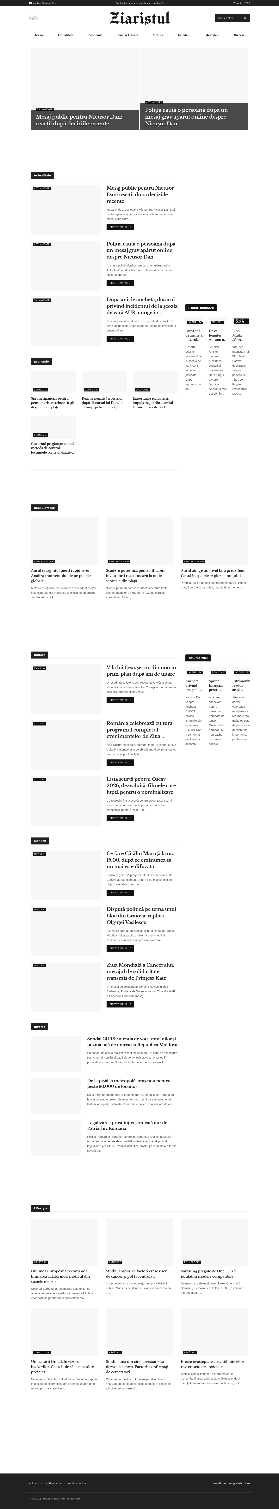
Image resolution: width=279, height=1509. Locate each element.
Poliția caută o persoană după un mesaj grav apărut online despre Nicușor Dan (141, 250)
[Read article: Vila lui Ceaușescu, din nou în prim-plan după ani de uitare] (66, 689)
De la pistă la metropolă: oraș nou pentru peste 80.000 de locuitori (128, 1083)
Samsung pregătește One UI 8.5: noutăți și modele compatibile (208, 1274)
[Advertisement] (139, 150)
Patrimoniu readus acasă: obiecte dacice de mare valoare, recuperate (241, 685)
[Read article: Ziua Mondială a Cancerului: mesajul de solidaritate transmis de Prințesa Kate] (66, 987)
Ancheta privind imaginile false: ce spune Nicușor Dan (192, 685)
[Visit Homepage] (139, 18)
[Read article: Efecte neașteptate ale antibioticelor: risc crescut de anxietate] (214, 1332)
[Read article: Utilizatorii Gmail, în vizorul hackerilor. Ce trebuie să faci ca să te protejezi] (64, 1332)
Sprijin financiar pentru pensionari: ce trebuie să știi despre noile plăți (52, 403)
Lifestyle (210, 35)
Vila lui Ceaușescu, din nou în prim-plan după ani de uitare (141, 671)
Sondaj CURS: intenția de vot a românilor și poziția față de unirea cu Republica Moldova (132, 1041)
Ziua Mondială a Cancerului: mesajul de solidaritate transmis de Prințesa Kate (140, 971)
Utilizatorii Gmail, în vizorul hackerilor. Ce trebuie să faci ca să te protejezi (62, 1367)
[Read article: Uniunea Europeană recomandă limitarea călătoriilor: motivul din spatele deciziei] (64, 1242)
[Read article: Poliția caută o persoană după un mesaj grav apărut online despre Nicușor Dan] (66, 266)
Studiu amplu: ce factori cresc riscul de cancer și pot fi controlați (137, 1274)
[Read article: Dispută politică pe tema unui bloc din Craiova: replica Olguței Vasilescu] (66, 931)
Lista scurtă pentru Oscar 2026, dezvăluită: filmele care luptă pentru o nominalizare (141, 785)
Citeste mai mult (122, 226)
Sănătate (115, 1262)
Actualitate (66, 35)
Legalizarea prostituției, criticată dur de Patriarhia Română (127, 1125)
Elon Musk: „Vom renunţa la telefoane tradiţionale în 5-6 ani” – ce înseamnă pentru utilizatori (241, 335)
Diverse (239, 35)
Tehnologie (192, 1262)
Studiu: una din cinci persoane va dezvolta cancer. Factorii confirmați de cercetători (137, 1367)
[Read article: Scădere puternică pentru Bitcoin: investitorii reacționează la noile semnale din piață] (139, 541)
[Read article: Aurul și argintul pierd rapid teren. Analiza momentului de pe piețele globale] (64, 541)
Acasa (38, 35)
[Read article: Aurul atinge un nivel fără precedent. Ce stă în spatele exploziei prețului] (214, 541)
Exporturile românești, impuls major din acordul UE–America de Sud (153, 403)
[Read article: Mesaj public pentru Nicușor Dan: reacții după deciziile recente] (66, 210)
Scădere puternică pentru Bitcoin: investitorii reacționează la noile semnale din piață (135, 575)
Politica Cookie (77, 1483)
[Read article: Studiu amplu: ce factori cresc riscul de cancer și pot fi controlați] (139, 1242)
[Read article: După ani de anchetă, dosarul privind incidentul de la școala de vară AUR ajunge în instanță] (66, 321)
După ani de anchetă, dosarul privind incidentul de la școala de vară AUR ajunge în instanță (142, 306)
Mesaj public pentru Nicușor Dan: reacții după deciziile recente (140, 194)
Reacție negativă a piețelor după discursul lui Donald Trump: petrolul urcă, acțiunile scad (102, 403)
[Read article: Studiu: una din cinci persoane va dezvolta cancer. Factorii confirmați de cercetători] (139, 1332)
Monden (183, 35)
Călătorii (40, 1262)
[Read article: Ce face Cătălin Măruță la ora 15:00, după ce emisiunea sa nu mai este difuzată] (66, 875)
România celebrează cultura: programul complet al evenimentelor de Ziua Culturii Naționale (140, 730)
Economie (95, 35)
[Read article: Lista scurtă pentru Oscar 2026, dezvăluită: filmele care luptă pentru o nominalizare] (66, 801)
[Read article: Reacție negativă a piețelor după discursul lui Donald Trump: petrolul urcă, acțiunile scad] (104, 382)
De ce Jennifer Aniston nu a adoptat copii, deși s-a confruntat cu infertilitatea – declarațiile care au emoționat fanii (217, 335)
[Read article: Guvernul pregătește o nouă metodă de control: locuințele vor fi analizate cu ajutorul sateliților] (53, 427)
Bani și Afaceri (127, 35)
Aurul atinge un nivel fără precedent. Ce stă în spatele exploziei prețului (213, 573)
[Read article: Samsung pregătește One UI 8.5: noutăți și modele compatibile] (214, 1242)
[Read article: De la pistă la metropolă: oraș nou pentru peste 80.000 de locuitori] (56, 1096)
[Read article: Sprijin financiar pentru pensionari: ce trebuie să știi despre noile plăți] (53, 382)
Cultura (158, 35)
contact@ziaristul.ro (42, 3)
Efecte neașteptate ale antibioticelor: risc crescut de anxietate (212, 1364)
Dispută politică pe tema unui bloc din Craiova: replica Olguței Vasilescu (141, 915)
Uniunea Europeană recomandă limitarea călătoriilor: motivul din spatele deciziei (60, 1276)
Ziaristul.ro (44, 1498)
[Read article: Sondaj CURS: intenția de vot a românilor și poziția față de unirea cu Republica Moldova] (56, 1054)
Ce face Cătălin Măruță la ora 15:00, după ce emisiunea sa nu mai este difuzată (141, 860)
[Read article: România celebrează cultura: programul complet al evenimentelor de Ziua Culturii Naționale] (66, 745)
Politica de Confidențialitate (46, 1483)
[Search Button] (246, 18)
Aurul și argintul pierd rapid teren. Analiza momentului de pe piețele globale (61, 575)
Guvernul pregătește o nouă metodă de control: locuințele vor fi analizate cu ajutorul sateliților (53, 448)
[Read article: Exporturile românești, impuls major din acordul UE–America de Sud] (155, 382)
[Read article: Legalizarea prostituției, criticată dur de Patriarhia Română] (56, 1138)
